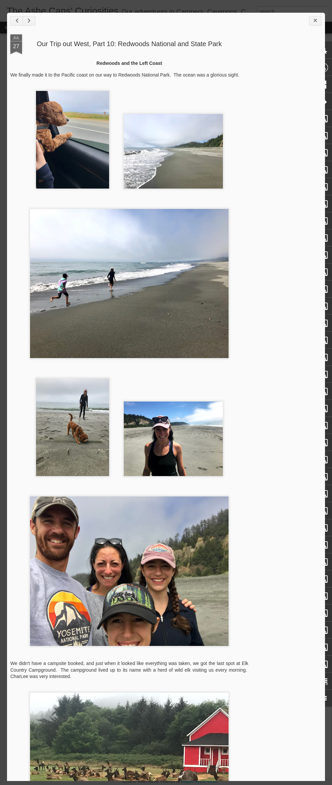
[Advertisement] (285, 139)
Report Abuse (206, 781)
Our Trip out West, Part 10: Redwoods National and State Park (129, 43)
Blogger (187, 781)
